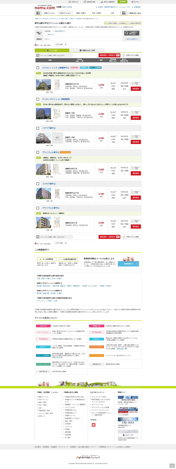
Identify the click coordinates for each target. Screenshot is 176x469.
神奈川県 (56, 286)
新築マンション (49, 13)
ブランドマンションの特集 (100, 407)
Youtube (93, 425)
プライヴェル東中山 (50, 152)
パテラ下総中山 (49, 128)
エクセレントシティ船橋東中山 (55, 68)
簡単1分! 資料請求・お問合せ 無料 (109, 55)
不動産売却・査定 (44, 410)
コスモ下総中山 (49, 184)
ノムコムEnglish (123, 415)
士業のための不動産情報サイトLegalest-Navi (128, 439)
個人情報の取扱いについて (87, 447)
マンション (41, 301)
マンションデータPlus (99, 397)
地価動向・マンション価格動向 (75, 404)
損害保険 (68, 432)
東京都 (39, 286)
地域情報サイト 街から (72, 418)
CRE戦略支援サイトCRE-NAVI (124, 426)
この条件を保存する (133, 23)
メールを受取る (46, 259)
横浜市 (62, 286)
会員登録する (128, 263)
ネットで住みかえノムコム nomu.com (45, 7)
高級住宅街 (98, 415)
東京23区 (46, 286)
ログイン (135, 2)
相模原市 (76, 286)
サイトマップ (63, 447)
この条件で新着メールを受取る (115, 23)
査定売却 (133, 13)
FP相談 (67, 429)
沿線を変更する (60, 31)
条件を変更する (132, 39)
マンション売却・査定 (45, 413)
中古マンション (65, 13)
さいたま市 (93, 286)
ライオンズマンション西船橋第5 (56, 99)
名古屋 (69, 7)
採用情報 (46, 447)
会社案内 (38, 447)
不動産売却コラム (71, 410)
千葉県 (102, 286)
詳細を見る (121, 349)
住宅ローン (42, 416)
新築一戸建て (81, 13)
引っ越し (68, 437)
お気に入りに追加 (131, 55)
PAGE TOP (172, 465)
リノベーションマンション (100, 410)
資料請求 (136, 89)
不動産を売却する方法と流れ (74, 397)
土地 (112, 13)
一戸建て (49, 301)
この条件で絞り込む (131, 33)
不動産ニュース (70, 415)
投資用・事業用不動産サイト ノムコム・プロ (127, 403)
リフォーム (68, 426)
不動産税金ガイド (71, 413)
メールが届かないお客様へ (122, 447)
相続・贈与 (68, 421)
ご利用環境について (104, 447)
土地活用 (68, 424)
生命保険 (68, 435)
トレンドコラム (70, 407)
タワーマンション (97, 404)
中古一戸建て (97, 13)
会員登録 (122, 2)
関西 (64, 7)
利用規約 (73, 447)
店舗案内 (54, 447)
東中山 (50, 34)
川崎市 (69, 286)
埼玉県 (84, 286)
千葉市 (108, 286)
